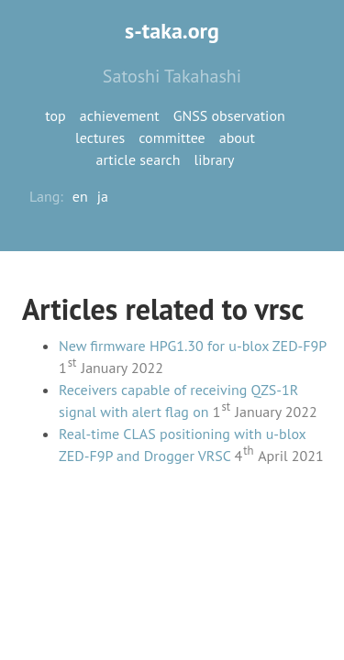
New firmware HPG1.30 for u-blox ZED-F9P (193, 345)
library (214, 159)
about (237, 137)
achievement (120, 115)
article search (138, 159)
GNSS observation (229, 115)
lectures (100, 137)
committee (172, 137)
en (80, 196)
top (55, 115)
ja (102, 196)
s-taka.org (172, 30)
